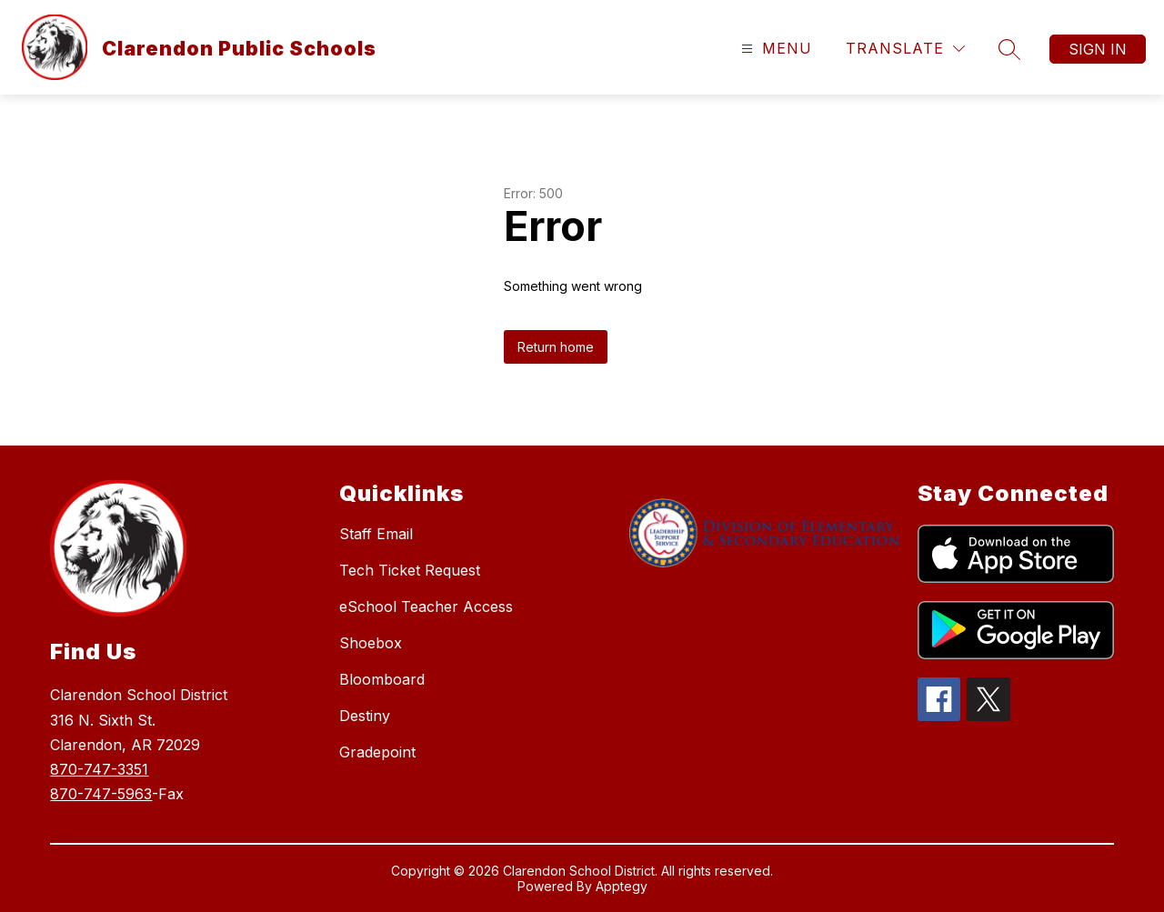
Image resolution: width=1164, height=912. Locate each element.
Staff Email (376, 534)
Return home (555, 347)
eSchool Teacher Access (426, 606)
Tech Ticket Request (409, 570)
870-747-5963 (101, 794)
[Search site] (1009, 49)
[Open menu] (774, 48)
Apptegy (621, 886)
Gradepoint (377, 752)
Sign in (1098, 49)
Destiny (364, 716)
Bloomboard (382, 679)
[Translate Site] (905, 48)
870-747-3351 (99, 769)
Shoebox (370, 643)
